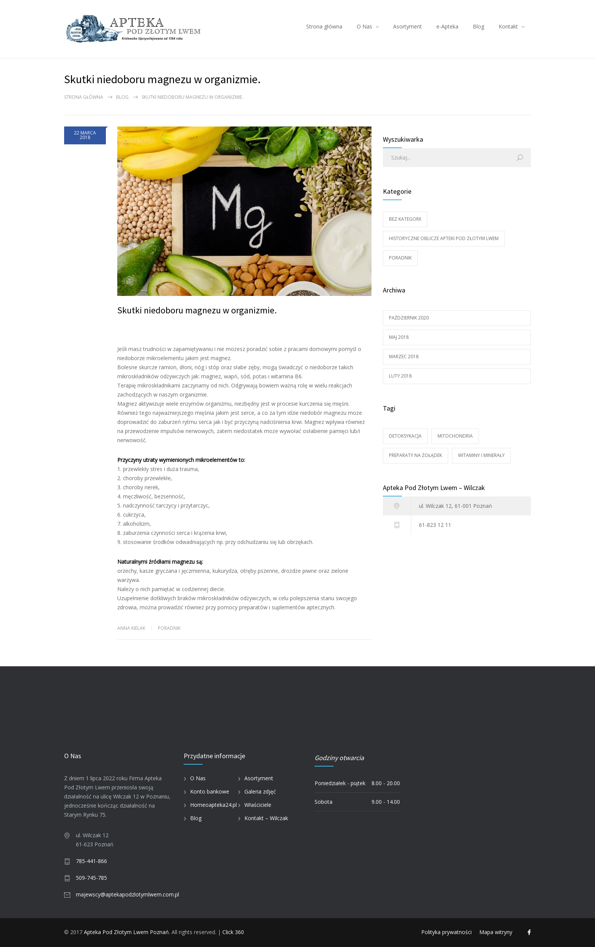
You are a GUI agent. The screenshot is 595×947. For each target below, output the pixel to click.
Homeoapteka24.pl (213, 804)
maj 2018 (399, 337)
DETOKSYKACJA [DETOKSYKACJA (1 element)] (405, 436)
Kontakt (508, 26)
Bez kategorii (405, 219)
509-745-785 (91, 877)
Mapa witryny (495, 932)
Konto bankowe (209, 791)
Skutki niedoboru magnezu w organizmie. (197, 310)
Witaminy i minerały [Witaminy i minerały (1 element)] (481, 455)
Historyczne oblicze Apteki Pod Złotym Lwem (444, 238)
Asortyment (407, 26)
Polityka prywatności (446, 932)
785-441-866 (91, 861)
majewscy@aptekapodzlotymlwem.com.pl (127, 894)
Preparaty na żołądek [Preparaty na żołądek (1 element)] (415, 455)
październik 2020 (409, 318)
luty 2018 (400, 376)
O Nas (364, 26)
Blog (478, 26)
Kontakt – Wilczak (266, 818)
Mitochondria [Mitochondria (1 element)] (455, 436)
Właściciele (257, 804)
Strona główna (324, 26)
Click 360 (233, 932)
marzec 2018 (404, 356)
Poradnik (169, 628)
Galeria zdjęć (260, 791)
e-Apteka (447, 26)
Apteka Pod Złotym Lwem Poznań (126, 932)
